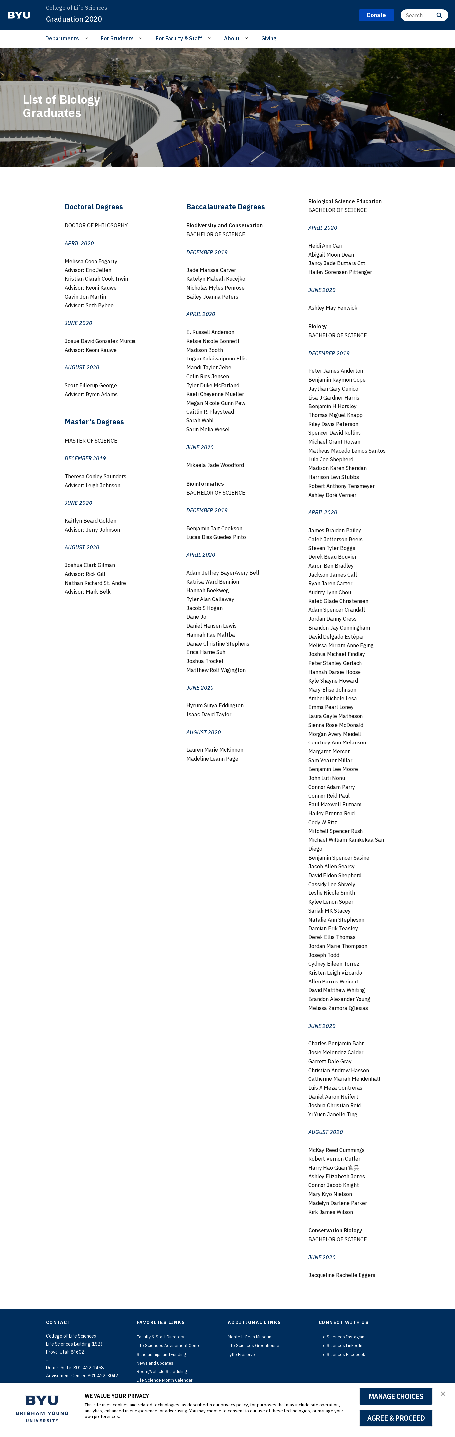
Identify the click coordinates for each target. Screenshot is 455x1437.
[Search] (424, 15)
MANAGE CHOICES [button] (396, 1396)
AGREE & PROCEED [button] (396, 1418)
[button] (444, 1394)
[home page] (19, 15)
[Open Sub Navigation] (87, 38)
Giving (269, 38)
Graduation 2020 (77, 18)
